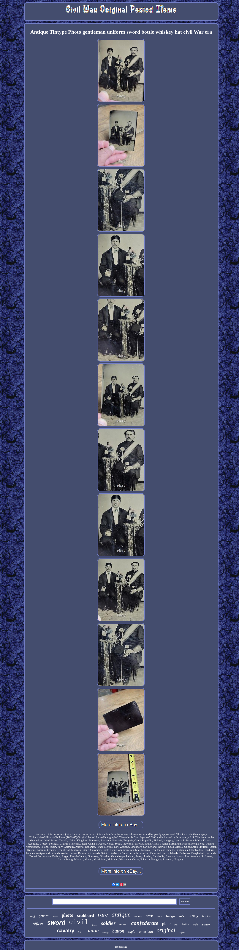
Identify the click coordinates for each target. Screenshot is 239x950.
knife (195, 924)
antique (121, 914)
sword (56, 922)
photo (68, 915)
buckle (207, 916)
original (166, 930)
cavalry (65, 930)
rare (103, 914)
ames (55, 916)
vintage (105, 932)
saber (182, 916)
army (193, 915)
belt (176, 924)
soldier (108, 923)
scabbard (85, 915)
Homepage (121, 946)
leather (94, 925)
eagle (131, 931)
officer (38, 923)
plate (166, 923)
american (146, 931)
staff (32, 916)
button (118, 930)
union (92, 930)
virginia (182, 932)
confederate (144, 923)
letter (80, 932)
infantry (206, 924)
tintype (170, 916)
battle (185, 924)
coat (159, 916)
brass (149, 916)
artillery (138, 916)
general (44, 916)
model (123, 924)
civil (78, 922)
